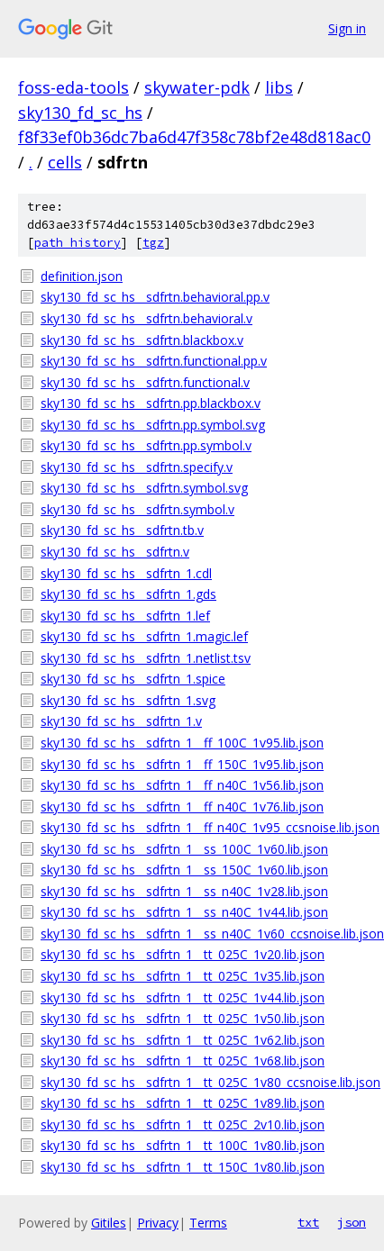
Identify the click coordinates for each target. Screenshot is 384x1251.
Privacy (157, 1222)
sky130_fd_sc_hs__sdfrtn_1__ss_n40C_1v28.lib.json (184, 891)
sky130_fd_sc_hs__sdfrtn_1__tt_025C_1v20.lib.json (183, 954)
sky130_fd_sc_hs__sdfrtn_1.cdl (126, 573)
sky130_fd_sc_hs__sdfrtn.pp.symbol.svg (153, 424)
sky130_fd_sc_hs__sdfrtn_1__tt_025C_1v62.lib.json (183, 1039)
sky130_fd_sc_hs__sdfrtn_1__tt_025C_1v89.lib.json (183, 1102)
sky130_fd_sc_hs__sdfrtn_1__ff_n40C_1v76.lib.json (182, 806)
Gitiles (108, 1222)
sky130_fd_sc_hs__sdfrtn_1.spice (133, 678)
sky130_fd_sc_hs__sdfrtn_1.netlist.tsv (146, 657)
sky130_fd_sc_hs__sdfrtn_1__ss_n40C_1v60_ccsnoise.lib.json (203, 933)
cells (65, 162)
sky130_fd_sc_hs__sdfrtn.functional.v (145, 382)
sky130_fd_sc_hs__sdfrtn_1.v (121, 721)
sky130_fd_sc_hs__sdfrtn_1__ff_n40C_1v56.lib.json (182, 784)
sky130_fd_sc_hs (80, 112)
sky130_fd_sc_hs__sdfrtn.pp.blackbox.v (151, 403)
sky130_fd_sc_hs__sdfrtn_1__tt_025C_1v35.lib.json (183, 975)
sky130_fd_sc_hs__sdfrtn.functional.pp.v (154, 360)
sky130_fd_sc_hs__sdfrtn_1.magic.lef (144, 636)
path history (77, 242)
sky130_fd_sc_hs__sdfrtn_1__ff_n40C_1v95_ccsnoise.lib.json (203, 827)
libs (279, 87)
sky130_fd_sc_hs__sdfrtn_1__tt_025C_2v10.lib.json (183, 1124)
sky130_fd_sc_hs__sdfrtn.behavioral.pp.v (155, 296)
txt (308, 1222)
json (351, 1222)
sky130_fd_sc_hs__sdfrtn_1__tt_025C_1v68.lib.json (183, 1060)
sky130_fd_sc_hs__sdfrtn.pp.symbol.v (146, 445)
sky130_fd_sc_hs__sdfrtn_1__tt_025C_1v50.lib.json (183, 1018)
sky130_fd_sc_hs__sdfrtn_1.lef (125, 615)
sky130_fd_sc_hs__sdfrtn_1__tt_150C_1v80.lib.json (183, 1166)
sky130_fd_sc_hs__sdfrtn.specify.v (137, 467)
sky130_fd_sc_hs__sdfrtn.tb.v (122, 530)
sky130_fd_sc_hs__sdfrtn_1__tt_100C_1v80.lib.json (183, 1145)
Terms (208, 1222)
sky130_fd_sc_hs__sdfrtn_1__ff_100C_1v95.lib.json (182, 742)
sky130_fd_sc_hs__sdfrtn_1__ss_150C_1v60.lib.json (184, 869)
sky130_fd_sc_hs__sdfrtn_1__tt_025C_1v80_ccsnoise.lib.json (203, 1082)
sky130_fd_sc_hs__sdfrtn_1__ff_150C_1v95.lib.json (182, 764)
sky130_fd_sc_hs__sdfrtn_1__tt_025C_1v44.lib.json (183, 997)
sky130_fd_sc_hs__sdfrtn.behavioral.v (146, 318)
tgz (153, 242)
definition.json (82, 276)
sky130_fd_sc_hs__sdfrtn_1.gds (128, 594)
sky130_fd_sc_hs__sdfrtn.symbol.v (137, 509)
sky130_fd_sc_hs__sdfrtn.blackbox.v (142, 340)
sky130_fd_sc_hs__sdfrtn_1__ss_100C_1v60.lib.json (184, 848)
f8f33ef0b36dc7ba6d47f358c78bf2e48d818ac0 (194, 137)
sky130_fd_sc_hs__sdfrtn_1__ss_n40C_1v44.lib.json (184, 911)
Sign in (347, 28)
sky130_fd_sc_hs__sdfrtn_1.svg (128, 700)
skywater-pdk (197, 87)
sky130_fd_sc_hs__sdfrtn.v (115, 551)
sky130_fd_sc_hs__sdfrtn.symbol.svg (144, 487)
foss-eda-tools (73, 87)
